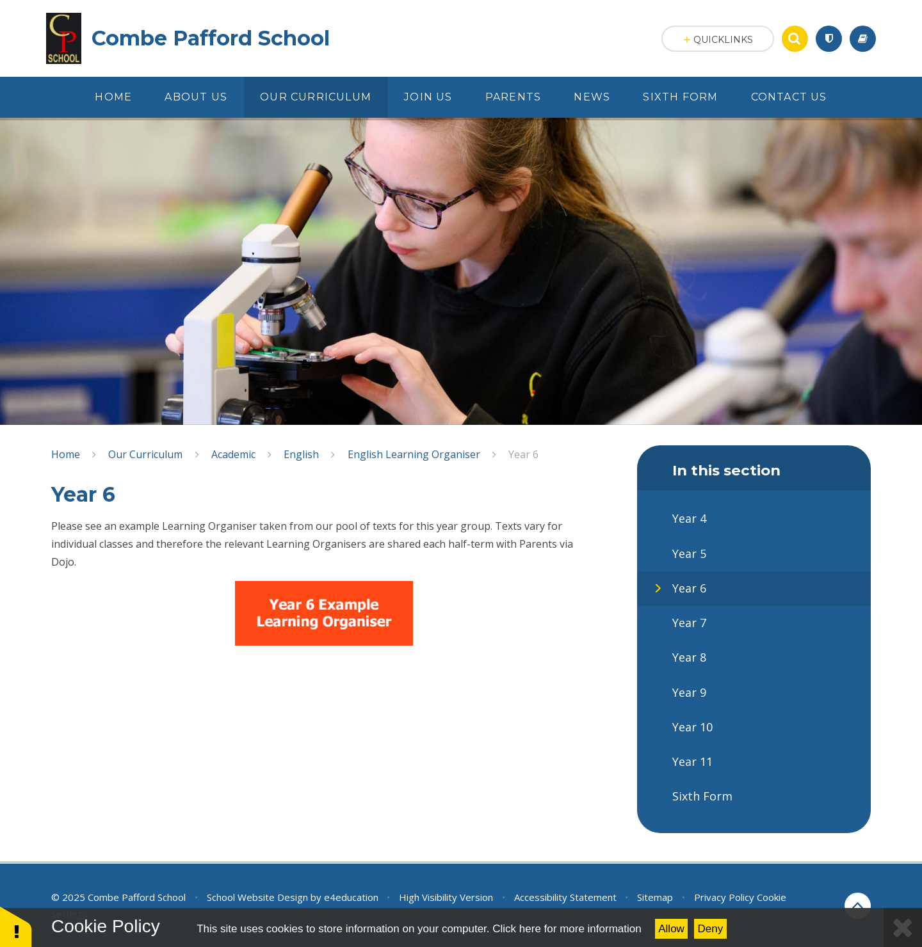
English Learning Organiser (414, 454)
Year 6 (523, 454)
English (301, 454)
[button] (16, 926)
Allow (671, 929)
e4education (351, 897)
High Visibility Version (446, 897)
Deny (711, 929)
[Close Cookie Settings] (903, 927)
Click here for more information (566, 929)
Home (65, 454)
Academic (233, 454)
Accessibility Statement (565, 897)
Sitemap (655, 897)
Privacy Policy (724, 897)
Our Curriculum (145, 454)
